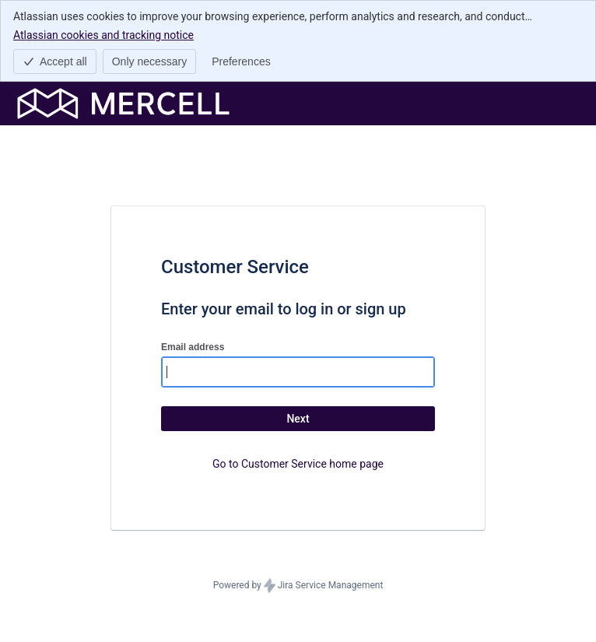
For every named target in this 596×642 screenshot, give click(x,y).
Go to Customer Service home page (298, 464)
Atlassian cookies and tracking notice (103, 34)
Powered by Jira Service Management (298, 586)
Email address (192, 347)
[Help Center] (123, 103)
